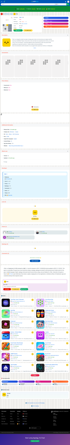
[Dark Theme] (65, 2)
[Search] (28, 4)
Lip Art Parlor (48, 342)
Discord (25, 423)
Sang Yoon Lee (18, 366)
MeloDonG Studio (19, 344)
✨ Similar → (47, 17)
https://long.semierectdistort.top (15, 145)
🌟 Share (7, 289)
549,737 (53, 9)
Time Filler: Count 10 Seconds (17, 299)
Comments (12, 423)
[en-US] (36, 428)
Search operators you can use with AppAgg (35, 402)
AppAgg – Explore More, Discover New (62, 432)
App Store (18, 30)
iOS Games (7, 178)
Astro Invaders (14, 364)
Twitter (25, 421)
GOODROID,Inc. (53, 312)
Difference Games (54, 322)
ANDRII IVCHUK (19, 355)
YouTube (25, 413)
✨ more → (35, 375)
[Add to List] (32, 300)
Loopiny (47, 332)
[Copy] (67, 35)
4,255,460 (22, 9)
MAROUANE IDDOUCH (55, 355)
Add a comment (24, 23)
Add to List (28, 30)
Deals (18, 418)
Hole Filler (13, 310)
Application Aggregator (64, 411)
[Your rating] (24, 21)
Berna (11, 231)
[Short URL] (15, 286)
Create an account (35, 441)
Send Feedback (4, 423)
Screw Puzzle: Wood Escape (17, 342)
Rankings (12, 421)
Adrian (43, 231)
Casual (12, 301)
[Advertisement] (35, 118)
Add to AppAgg (35, 406)
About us (3, 416)
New (18, 413)
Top (18, 416)
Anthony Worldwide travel (14, 236)
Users (11, 413)
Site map (3, 421)
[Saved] (4, 2)
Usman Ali (52, 344)
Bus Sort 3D (47, 353)
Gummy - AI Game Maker (16, 332)
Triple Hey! (53, 333)
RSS (18, 423)
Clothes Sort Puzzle (49, 310)
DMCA (13, 432)
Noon (17, 333)
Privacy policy (8, 432)
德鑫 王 (5, 174)
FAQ (2, 413)
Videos (18, 421)
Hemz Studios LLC (19, 312)
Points (11, 418)
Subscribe (9, 195)
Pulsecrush (13, 321)
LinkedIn (25, 416)
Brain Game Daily (49, 321)
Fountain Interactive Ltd (20, 301)
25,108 (43, 9)
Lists (11, 416)
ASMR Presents (14, 353)
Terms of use (3, 432)
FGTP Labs (53, 366)
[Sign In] (68, 2)
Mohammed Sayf (19, 322)
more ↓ (35, 47)
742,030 (33, 9)
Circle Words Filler (49, 299)
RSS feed (10, 274)
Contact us (3, 418)
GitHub (25, 418)
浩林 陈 (52, 301)
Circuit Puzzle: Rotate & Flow (51, 364)
